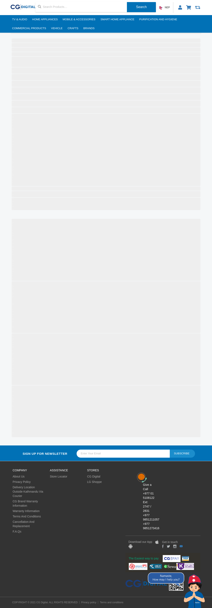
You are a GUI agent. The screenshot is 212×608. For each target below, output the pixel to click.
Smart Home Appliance (117, 19)
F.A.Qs (17, 531)
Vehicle (57, 28)
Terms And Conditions (27, 516)
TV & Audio (19, 19)
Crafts (72, 28)
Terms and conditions (111, 602)
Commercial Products (29, 28)
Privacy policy (88, 602)
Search (141, 7)
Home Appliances (45, 19)
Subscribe (181, 453)
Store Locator (58, 476)
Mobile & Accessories (79, 19)
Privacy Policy (22, 482)
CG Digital (93, 476)
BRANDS (88, 28)
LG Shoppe (94, 482)
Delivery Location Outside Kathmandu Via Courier (28, 492)
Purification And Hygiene (158, 19)
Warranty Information (26, 511)
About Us (19, 476)
